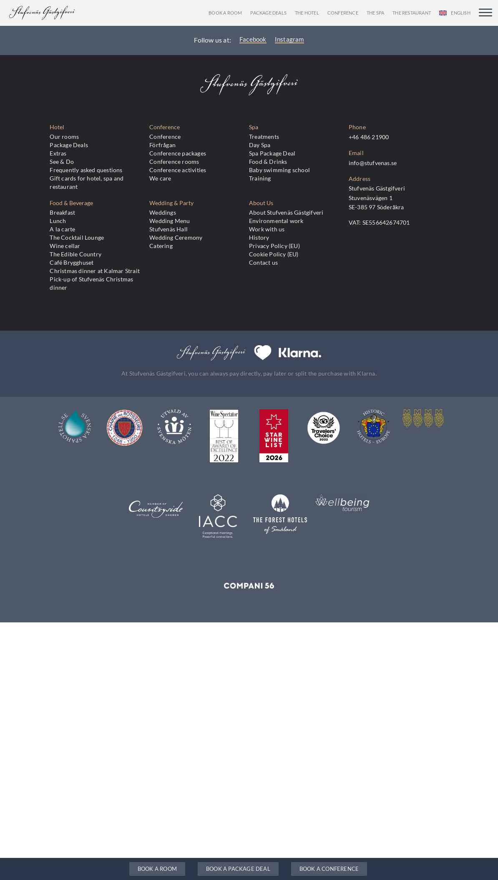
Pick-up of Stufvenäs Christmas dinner (91, 283)
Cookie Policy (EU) (274, 254)
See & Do (62, 161)
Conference (342, 12)
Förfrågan (162, 144)
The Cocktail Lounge (77, 237)
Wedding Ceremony (175, 237)
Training (260, 178)
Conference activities (177, 169)
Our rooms (64, 136)
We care (160, 178)
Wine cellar (65, 245)
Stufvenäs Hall (168, 229)
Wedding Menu (169, 220)
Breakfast (62, 212)
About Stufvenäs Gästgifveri (286, 212)
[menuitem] (455, 13)
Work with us (266, 229)
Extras (58, 153)
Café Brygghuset (71, 262)
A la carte (62, 229)
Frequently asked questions (86, 169)
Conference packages (177, 153)
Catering (161, 245)
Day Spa (259, 144)
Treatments (264, 136)
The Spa (375, 12)
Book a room (225, 12)
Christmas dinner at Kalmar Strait (95, 270)
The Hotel (307, 12)
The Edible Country (75, 254)
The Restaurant (411, 12)
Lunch (58, 220)
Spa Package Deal (272, 153)
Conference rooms (174, 161)
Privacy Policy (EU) (274, 245)
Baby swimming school (279, 169)
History (259, 237)
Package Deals (268, 12)
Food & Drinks (268, 161)
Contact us (263, 262)
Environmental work (276, 220)
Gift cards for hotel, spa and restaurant (86, 182)
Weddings (162, 212)
